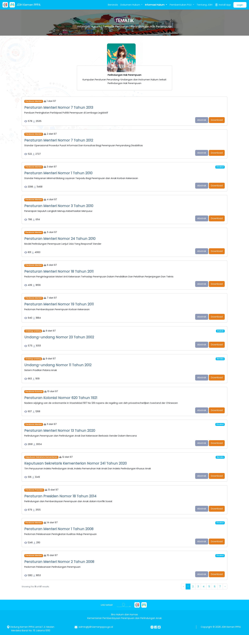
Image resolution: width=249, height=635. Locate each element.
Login (240, 5)
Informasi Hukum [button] (155, 4)
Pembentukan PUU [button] (181, 4)
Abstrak (201, 120)
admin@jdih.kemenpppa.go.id (95, 626)
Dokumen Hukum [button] (130, 4)
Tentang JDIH (204, 4)
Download (217, 120)
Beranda (113, 4)
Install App (223, 5)
